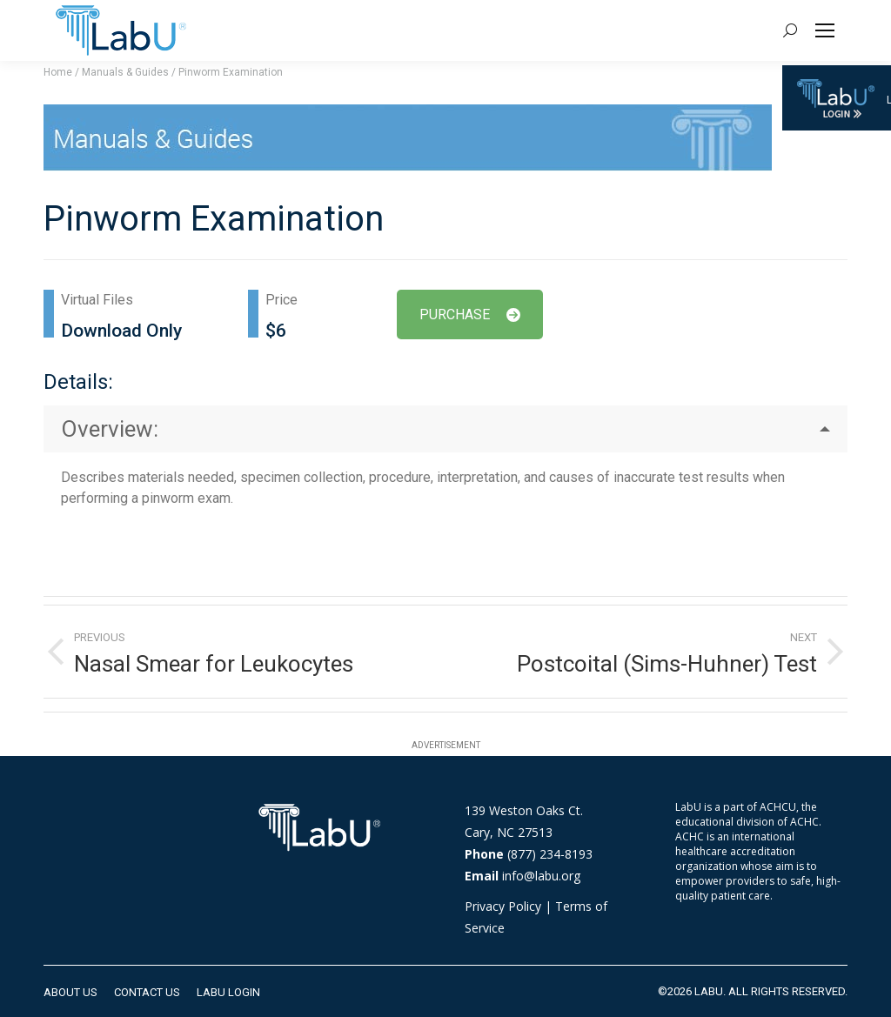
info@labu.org (541, 875)
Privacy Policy (503, 906)
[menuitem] (70, 992)
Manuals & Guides (125, 72)
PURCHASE (469, 314)
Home (58, 72)
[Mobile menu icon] (824, 30)
